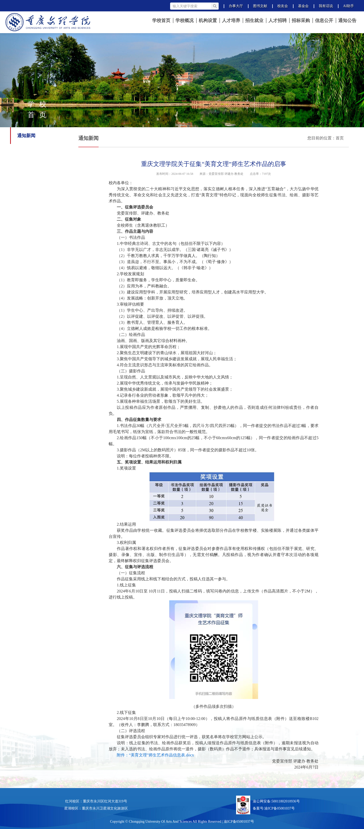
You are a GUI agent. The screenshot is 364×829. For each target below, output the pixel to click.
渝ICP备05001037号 (279, 808)
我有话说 (326, 6)
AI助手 (348, 6)
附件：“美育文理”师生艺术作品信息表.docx (155, 755)
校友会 (282, 6)
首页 (340, 138)
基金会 (303, 6)
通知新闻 (26, 135)
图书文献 (260, 6)
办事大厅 (236, 6)
